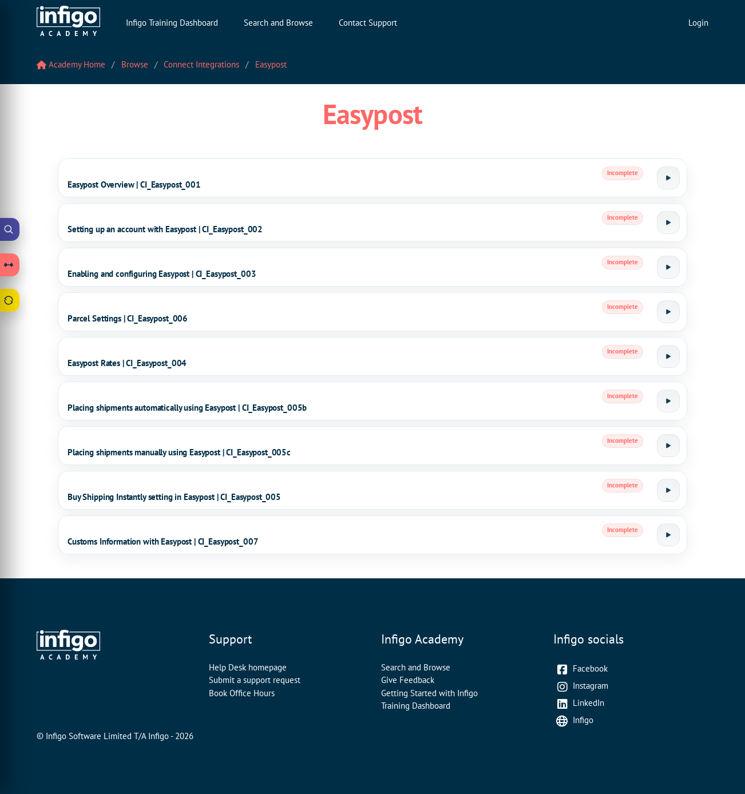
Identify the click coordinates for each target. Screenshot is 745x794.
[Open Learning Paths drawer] (9, 264)
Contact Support (368, 22)
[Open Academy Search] (9, 229)
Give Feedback (407, 679)
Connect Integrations (201, 64)
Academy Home (71, 64)
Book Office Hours (242, 693)
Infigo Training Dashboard (172, 22)
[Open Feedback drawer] (9, 300)
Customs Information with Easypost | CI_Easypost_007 (163, 541)
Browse (134, 64)
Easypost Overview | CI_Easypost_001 (134, 184)
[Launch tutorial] (668, 177)
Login (698, 22)
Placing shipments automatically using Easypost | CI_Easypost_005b (187, 407)
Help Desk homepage (248, 667)
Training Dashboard (415, 705)
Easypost (271, 64)
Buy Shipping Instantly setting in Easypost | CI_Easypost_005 (174, 496)
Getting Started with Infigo (429, 693)
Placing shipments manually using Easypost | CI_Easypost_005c (179, 452)
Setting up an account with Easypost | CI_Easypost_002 (165, 229)
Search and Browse (278, 22)
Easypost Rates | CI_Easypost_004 (127, 363)
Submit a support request (254, 679)
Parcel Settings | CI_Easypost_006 (128, 318)
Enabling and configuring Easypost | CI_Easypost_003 (162, 273)
